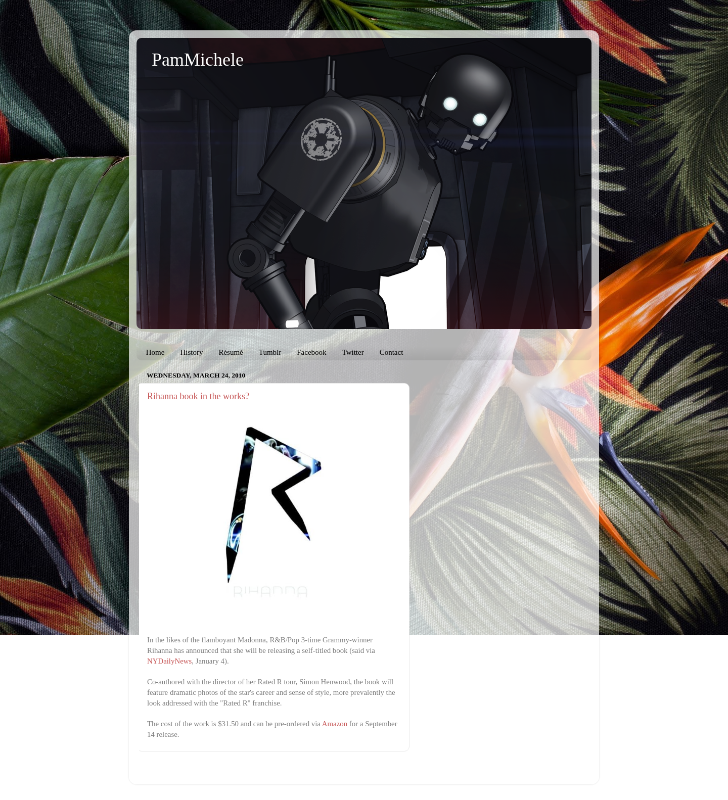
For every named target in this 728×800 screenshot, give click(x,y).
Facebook (311, 352)
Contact (391, 352)
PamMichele (198, 60)
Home (155, 352)
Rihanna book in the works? (198, 396)
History (191, 352)
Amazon (334, 724)
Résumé (230, 352)
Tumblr (270, 352)
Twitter (353, 352)
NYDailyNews (169, 661)
